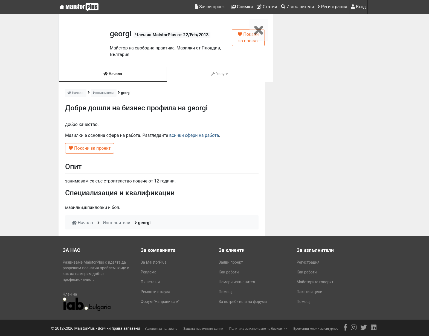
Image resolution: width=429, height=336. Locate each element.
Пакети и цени (309, 292)
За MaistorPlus (153, 262)
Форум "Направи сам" (160, 301)
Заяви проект (211, 6)
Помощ (225, 292)
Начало (112, 74)
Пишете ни (150, 282)
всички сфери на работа (194, 135)
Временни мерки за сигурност (316, 329)
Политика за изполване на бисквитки (258, 329)
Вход (358, 6)
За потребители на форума (243, 301)
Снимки (242, 6)
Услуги (219, 74)
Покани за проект (248, 37)
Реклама (148, 272)
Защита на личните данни (203, 329)
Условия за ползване (160, 329)
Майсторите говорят (315, 282)
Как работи (229, 272)
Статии (267, 6)
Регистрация (332, 6)
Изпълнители (297, 6)
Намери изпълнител (237, 282)
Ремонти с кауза (155, 292)
